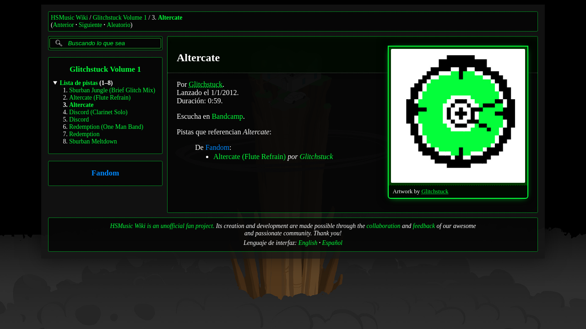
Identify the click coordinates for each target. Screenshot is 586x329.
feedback (424, 226)
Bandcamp (227, 116)
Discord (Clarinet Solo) (98, 112)
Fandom (105, 173)
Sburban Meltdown (93, 141)
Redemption (84, 134)
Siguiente (90, 24)
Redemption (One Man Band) (106, 126)
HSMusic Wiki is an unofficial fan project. (162, 226)
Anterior (63, 24)
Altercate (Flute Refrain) (99, 97)
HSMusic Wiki (69, 17)
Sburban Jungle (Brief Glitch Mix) (112, 90)
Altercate (170, 17)
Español (332, 242)
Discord (79, 119)
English (308, 242)
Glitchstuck (434, 191)
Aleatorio (118, 24)
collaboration (384, 226)
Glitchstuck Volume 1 (120, 17)
